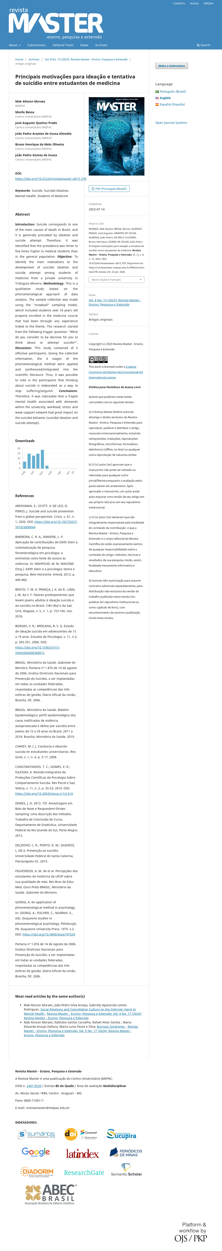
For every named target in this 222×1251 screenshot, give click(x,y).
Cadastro (179, 3)
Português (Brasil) (173, 91)
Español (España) (172, 104)
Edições (208, 3)
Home (19, 59)
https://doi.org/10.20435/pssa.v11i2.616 (44, 794)
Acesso (194, 3)
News (84, 45)
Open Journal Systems (171, 123)
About (13, 45)
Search (203, 45)
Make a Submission (171, 66)
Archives (101, 45)
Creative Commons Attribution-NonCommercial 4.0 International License (116, 372)
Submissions (37, 45)
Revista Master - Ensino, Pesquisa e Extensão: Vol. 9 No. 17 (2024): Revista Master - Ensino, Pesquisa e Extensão (83, 1016)
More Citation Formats (106, 280)
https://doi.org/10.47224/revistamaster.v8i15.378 (50, 179)
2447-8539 (34, 1086)
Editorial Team (63, 45)
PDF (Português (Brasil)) (111, 189)
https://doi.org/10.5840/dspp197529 (49, 934)
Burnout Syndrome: (111, 1026)
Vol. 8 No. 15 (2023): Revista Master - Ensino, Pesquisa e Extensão (86, 59)
